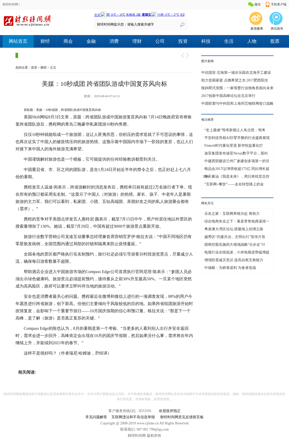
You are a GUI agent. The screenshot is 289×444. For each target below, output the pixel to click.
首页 (34, 67)
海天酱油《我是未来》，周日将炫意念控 (236, 176)
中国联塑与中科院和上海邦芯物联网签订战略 (237, 103)
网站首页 (18, 41)
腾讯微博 (277, 28)
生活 (229, 41)
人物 (251, 41)
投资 (183, 41)
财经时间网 (10, 4)
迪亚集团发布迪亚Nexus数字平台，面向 (236, 153)
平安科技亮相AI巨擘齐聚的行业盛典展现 (237, 138)
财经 (45, 41)
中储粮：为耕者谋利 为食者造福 (230, 268)
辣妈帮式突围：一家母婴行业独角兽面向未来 (237, 88)
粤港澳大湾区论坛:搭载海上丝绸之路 (233, 229)
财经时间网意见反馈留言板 (182, 417)
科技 (206, 41)
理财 (137, 41)
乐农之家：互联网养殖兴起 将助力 (232, 214)
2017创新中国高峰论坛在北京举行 (228, 96)
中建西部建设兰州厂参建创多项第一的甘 (236, 161)
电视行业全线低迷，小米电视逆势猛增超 (236, 252)
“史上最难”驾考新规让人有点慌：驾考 (234, 130)
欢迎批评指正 (170, 411)
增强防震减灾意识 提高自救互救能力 (233, 260)
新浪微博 (257, 28)
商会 (68, 41)
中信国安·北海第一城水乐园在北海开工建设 (236, 73)
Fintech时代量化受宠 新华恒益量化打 (233, 145)
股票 (274, 41)
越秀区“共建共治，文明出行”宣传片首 (234, 237)
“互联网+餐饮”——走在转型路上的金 (234, 184)
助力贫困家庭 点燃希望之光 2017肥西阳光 (234, 80)
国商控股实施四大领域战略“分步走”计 (234, 244)
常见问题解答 (96, 417)
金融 (91, 41)
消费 (114, 41)
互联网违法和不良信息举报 (133, 417)
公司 (160, 41)
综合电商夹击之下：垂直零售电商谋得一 (236, 221)
